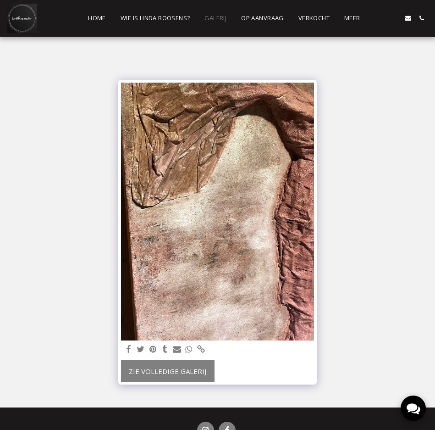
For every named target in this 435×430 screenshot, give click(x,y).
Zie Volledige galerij (167, 371)
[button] (381, 18)
